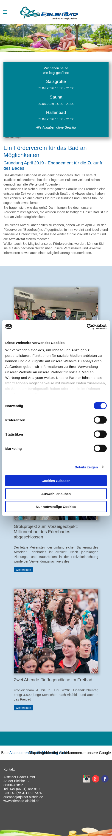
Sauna (56, 97)
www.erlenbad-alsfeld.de (21, 801)
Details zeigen (86, 467)
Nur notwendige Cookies (56, 507)
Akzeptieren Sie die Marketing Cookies (41, 753)
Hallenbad (56, 112)
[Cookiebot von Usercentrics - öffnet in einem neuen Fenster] (87, 326)
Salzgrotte (56, 81)
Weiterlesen (23, 569)
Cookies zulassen (56, 481)
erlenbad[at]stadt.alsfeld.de (23, 797)
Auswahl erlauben (56, 493)
